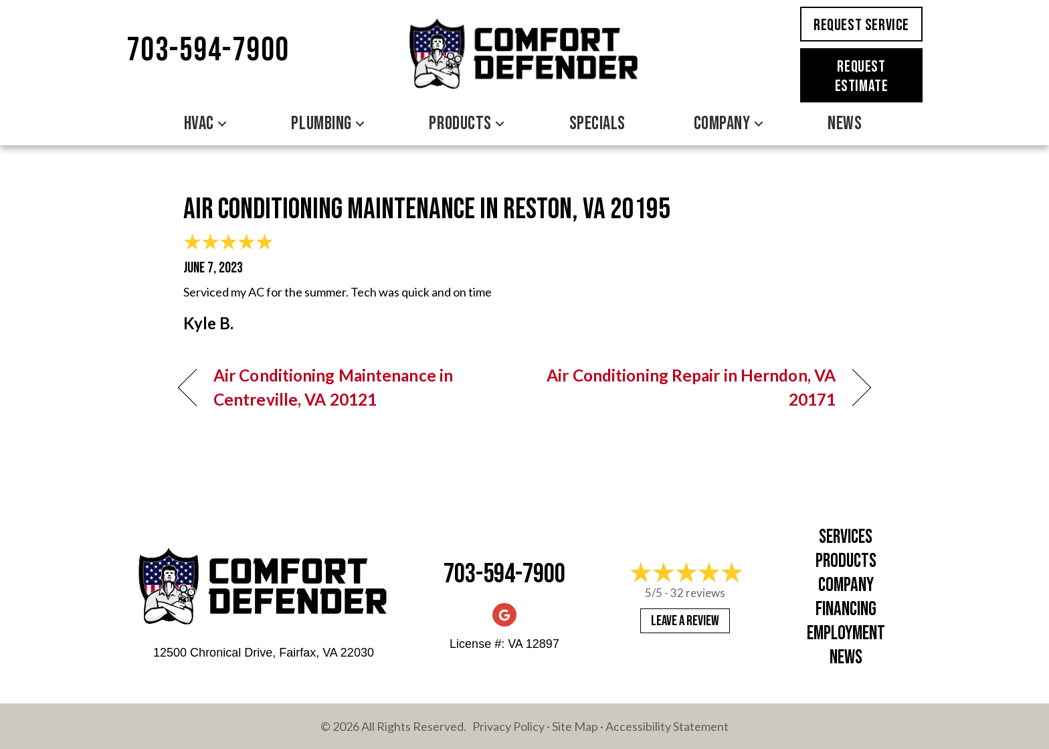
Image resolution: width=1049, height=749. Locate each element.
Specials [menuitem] (597, 123)
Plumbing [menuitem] (321, 123)
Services (845, 537)
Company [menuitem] (722, 123)
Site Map (575, 726)
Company (846, 585)
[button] (222, 124)
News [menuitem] (845, 123)
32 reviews (697, 593)
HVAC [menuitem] (199, 123)
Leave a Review (685, 620)
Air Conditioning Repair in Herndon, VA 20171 (690, 387)
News (846, 657)
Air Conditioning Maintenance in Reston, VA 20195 (426, 209)
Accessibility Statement (667, 726)
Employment (846, 633)
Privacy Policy (508, 726)
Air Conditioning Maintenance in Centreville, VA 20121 (333, 387)
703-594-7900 (208, 50)
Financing (846, 609)
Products (846, 561)
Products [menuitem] (460, 123)
